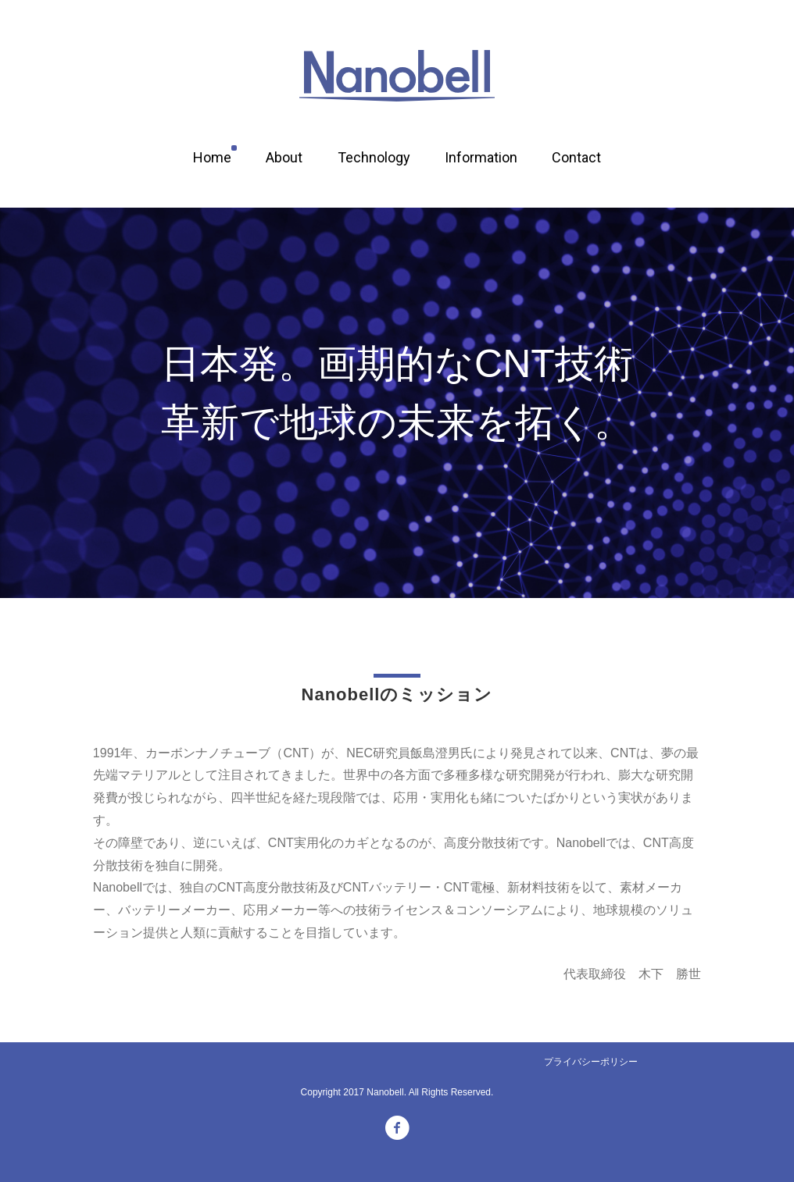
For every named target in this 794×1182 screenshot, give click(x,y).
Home (212, 157)
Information (481, 157)
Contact (576, 157)
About (284, 157)
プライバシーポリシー (591, 1061)
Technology (374, 157)
